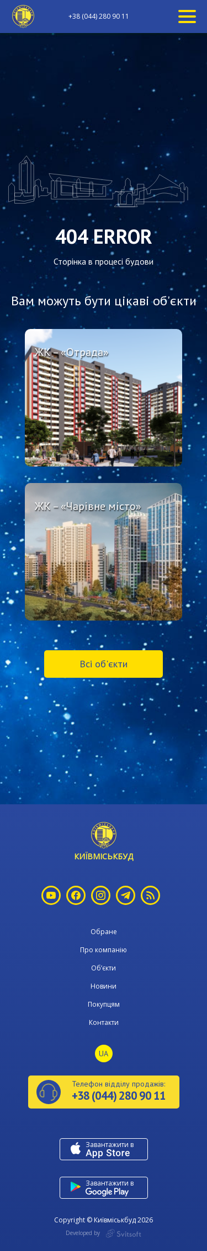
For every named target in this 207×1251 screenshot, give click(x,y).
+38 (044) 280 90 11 (98, 16)
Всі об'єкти (103, 663)
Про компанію (103, 949)
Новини (103, 986)
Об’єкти (103, 968)
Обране (104, 931)
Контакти (104, 1022)
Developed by (103, 1233)
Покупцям (104, 1004)
